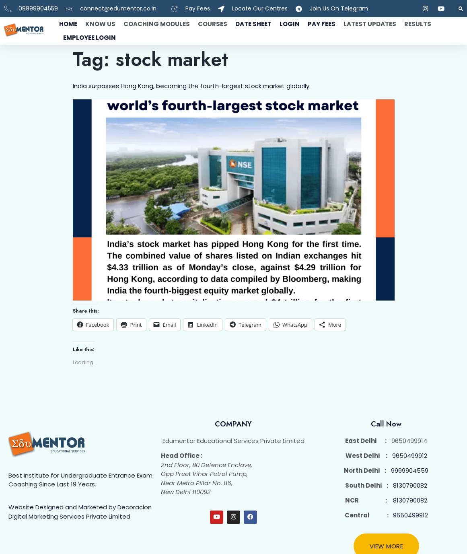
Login (290, 24)
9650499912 (409, 455)
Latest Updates (370, 24)
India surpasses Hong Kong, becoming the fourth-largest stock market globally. (192, 86)
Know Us (100, 24)
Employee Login (89, 37)
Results (417, 24)
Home (68, 24)
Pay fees (321, 24)
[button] (461, 8)
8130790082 (410, 485)
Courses (212, 24)
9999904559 (409, 470)
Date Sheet (253, 24)
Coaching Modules (156, 24)
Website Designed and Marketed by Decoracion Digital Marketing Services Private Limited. (80, 512)
